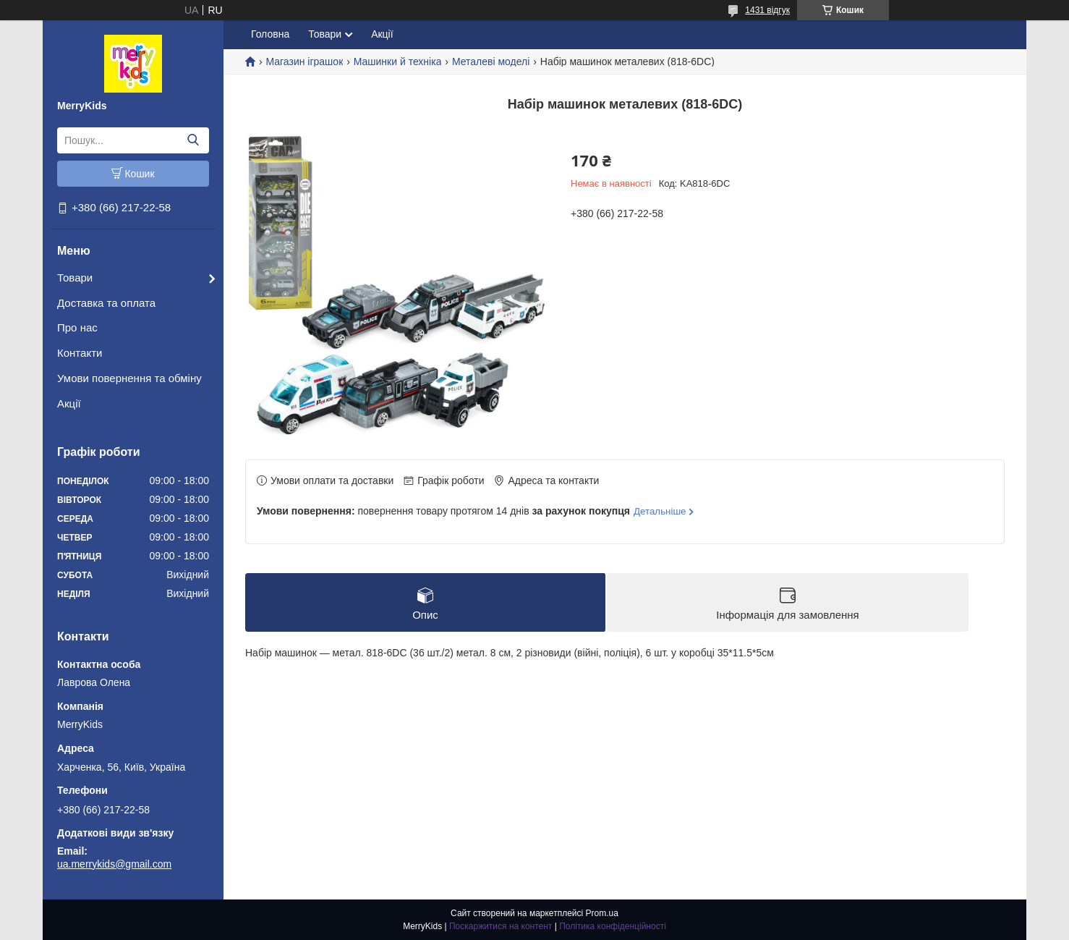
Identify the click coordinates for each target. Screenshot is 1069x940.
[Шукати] (192, 140)
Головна (270, 34)
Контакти (79, 353)
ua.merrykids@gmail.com (114, 864)
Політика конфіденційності (612, 926)
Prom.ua (602, 913)
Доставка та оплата (106, 303)
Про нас (77, 327)
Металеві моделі (490, 61)
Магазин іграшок (304, 61)
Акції (69, 403)
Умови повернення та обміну (129, 378)
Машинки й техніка (398, 61)
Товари (75, 277)
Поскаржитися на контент (500, 926)
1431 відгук (767, 10)
